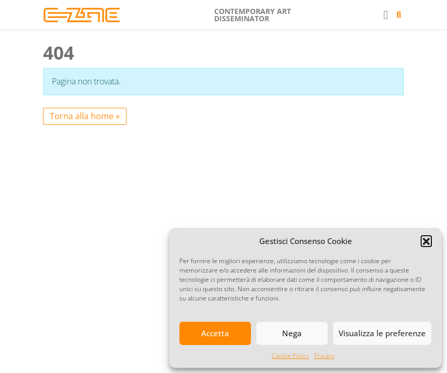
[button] (426, 241)
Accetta (215, 333)
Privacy (324, 355)
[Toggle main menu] (386, 15)
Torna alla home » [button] (85, 116)
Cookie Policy (290, 355)
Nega (292, 333)
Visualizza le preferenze (382, 333)
